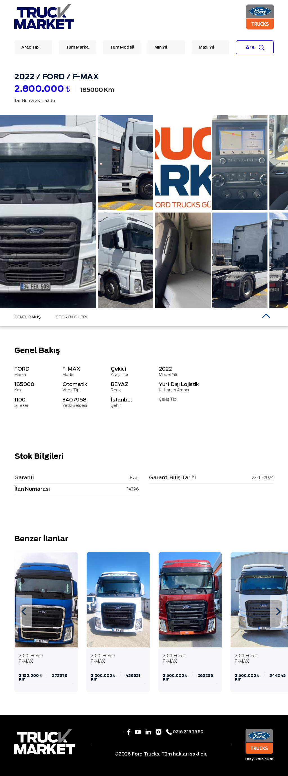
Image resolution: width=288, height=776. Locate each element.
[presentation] (24, 611)
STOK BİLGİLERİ (71, 317)
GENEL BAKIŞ (27, 317)
